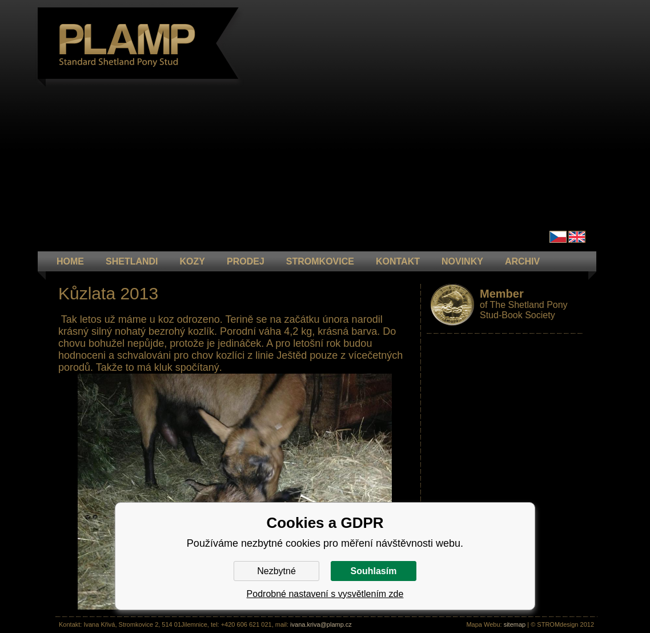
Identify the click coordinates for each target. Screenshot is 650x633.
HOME (70, 261)
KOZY (192, 261)
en (576, 237)
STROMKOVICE (320, 261)
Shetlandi (132, 261)
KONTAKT (398, 261)
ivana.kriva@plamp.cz (321, 624)
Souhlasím (374, 571)
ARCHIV (522, 261)
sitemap (515, 624)
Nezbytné (276, 571)
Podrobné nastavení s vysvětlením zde (325, 594)
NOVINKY (462, 261)
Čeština (558, 237)
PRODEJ (245, 261)
